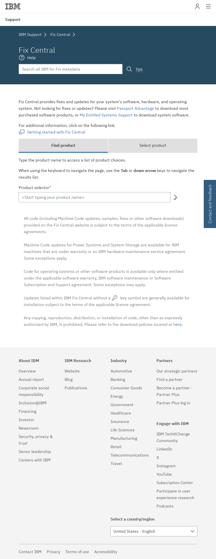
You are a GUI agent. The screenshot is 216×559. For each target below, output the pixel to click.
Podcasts (165, 506)
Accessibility (105, 551)
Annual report (31, 379)
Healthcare (121, 413)
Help (31, 57)
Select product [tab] (152, 145)
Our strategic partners (177, 371)
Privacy (53, 551)
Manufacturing (124, 438)
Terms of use (77, 551)
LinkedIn (164, 448)
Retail (116, 446)
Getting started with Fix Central (56, 132)
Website (72, 371)
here (177, 324)
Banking (118, 379)
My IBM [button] (197, 8)
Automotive (121, 371)
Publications (76, 387)
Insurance (120, 421)
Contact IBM (30, 551)
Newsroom (29, 428)
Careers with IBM (35, 459)
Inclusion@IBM (32, 402)
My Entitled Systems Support (106, 114)
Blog (69, 379)
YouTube (164, 474)
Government (122, 404)
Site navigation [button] (208, 9)
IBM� (12, 6)
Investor (26, 419)
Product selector (35, 187)
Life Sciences (123, 429)
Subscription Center (175, 482)
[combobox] (154, 531)
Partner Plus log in (173, 402)
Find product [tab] (63, 145)
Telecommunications (130, 455)
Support (12, 19)
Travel (116, 463)
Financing (27, 411)
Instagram (166, 465)
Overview (27, 371)
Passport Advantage (135, 108)
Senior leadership (35, 451)
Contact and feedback (209, 203)
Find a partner (170, 379)
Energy (117, 396)
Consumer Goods (126, 387)
